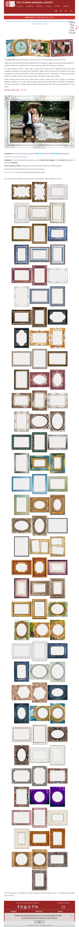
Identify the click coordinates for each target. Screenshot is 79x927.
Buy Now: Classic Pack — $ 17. (13, 90)
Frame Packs (10, 21)
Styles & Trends (49, 21)
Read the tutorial (9, 172)
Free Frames (43, 24)
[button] (9, 121)
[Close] (72, 915)
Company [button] (66, 6)
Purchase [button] (39, 6)
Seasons (35, 21)
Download (29, 6)
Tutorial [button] (48, 6)
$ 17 (76, 27)
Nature (41, 21)
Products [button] (20, 6)
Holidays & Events (26, 21)
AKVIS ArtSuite (56, 154)
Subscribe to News (63, 905)
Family (17, 21)
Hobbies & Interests (61, 21)
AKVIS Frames (39, 154)
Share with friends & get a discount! (27, 903)
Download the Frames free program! (16, 157)
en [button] (71, 11)
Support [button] (57, 6)
